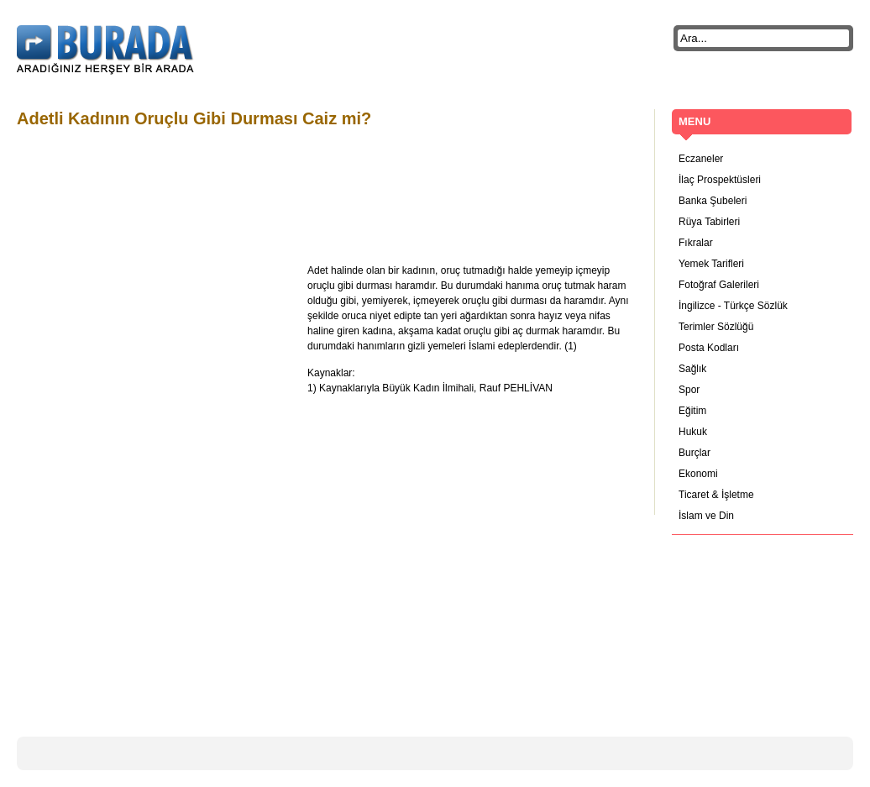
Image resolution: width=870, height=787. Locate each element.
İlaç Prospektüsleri (720, 180)
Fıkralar (696, 243)
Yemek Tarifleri (711, 264)
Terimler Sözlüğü (716, 327)
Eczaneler (701, 159)
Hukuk (693, 432)
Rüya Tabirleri (709, 222)
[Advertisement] (322, 179)
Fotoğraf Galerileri (719, 285)
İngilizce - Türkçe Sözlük (733, 306)
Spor (689, 390)
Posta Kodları (709, 348)
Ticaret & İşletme (716, 495)
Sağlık (692, 369)
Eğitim (692, 411)
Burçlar (694, 453)
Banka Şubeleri (713, 201)
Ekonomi (698, 474)
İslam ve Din (706, 516)
